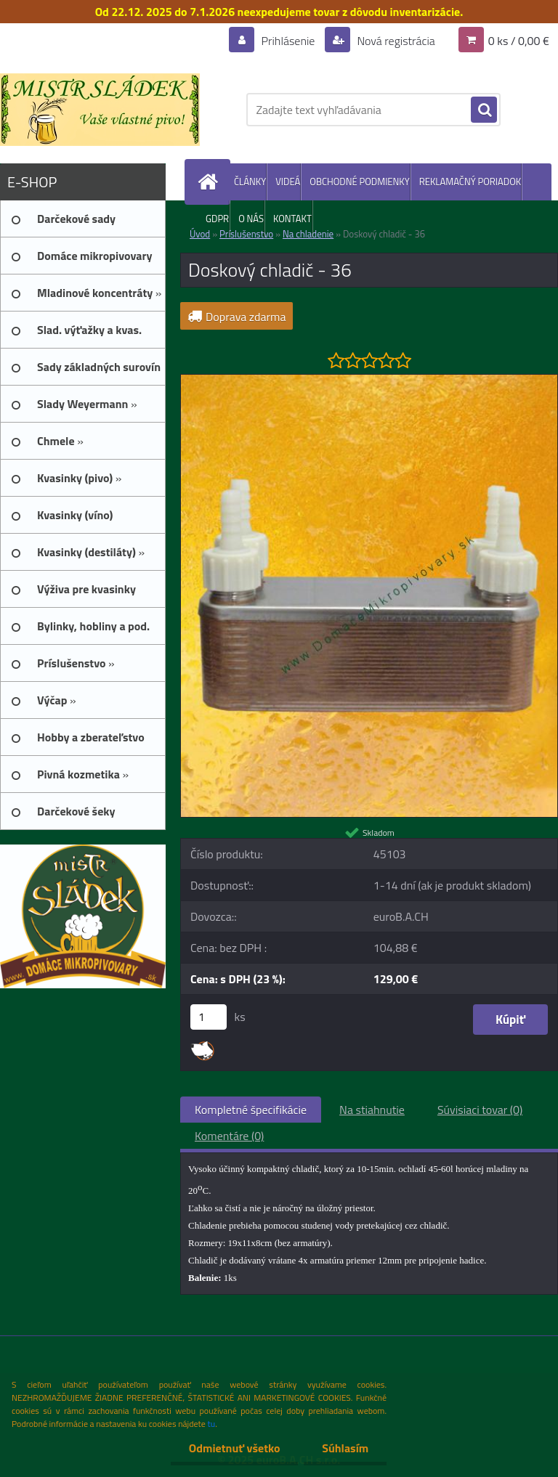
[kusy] (208, 1017)
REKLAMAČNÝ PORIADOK (470, 181)
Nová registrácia (395, 40)
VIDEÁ (287, 181)
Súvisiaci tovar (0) (479, 1109)
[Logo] (100, 109)
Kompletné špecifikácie (251, 1109)
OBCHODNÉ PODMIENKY (359, 181)
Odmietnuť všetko (234, 1448)
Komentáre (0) (229, 1135)
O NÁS (251, 218)
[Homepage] (211, 181)
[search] (484, 110)
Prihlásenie (288, 40)
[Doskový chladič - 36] (369, 380)
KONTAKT (292, 218)
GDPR (217, 218)
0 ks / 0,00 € (518, 40)
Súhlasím (345, 1448)
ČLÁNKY (250, 181)
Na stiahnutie (372, 1109)
